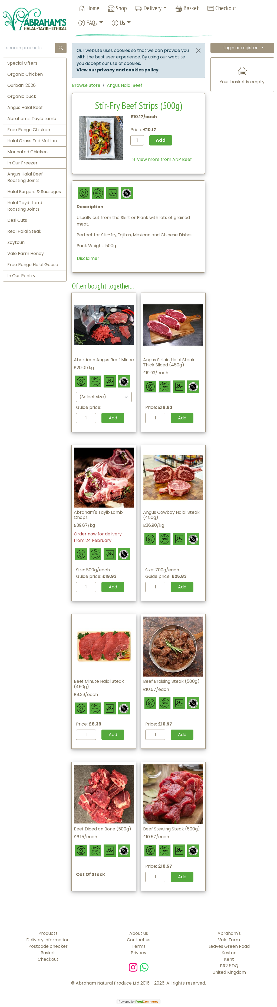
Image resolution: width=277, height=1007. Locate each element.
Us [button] (118, 22)
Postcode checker (48, 946)
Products (48, 933)
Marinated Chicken (27, 152)
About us (138, 933)
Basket (187, 8)
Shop (117, 8)
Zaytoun (16, 242)
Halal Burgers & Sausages (34, 191)
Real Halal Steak (24, 231)
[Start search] (61, 48)
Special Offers (22, 63)
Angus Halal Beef (25, 107)
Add (113, 418)
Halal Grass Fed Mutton (32, 141)
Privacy (138, 953)
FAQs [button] (88, 22)
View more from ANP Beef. (161, 159)
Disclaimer (88, 258)
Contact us (138, 940)
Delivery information (48, 940)
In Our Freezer (22, 163)
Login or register (240, 48)
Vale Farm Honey (25, 253)
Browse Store (86, 85)
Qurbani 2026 (21, 85)
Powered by (138, 1001)
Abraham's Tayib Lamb (31, 118)
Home (88, 8)
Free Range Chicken (28, 130)
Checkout (221, 8)
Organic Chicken (25, 74)
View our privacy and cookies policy (118, 70)
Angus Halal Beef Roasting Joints (25, 177)
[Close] (198, 50)
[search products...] (29, 48)
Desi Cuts (17, 220)
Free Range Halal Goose (32, 264)
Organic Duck (21, 96)
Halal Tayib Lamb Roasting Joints (25, 206)
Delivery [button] (148, 8)
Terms (139, 946)
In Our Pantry (21, 276)
